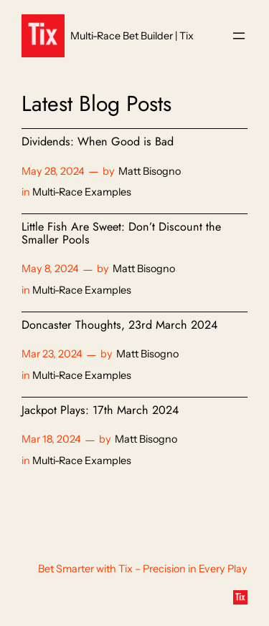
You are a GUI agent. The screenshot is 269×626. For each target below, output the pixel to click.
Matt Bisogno (149, 171)
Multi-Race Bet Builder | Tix (132, 35)
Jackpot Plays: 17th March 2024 (100, 410)
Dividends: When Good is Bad (98, 141)
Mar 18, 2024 (51, 439)
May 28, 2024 (53, 171)
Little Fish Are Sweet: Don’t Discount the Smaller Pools (121, 233)
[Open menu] (238, 35)
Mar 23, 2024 (52, 353)
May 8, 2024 (50, 268)
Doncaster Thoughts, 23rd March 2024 (119, 325)
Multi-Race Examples (81, 192)
